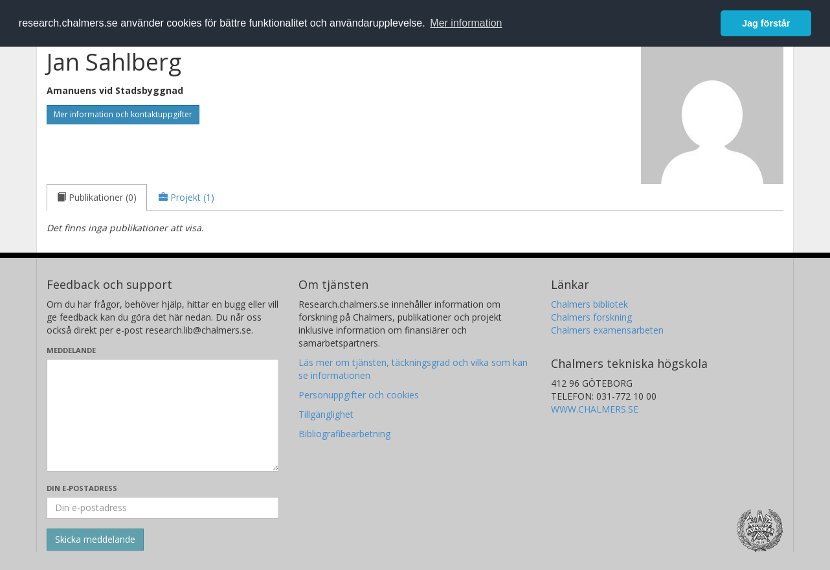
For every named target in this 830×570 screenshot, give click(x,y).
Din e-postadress (82, 488)
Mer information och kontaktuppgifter (123, 114)
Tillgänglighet (325, 414)
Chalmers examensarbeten (607, 330)
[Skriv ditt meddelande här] (163, 415)
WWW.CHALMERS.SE (594, 409)
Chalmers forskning (591, 317)
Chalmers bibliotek (589, 304)
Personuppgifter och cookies (358, 395)
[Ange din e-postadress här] (163, 508)
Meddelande (71, 350)
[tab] (97, 197)
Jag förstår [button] (766, 23)
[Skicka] (95, 540)
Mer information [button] (466, 22)
